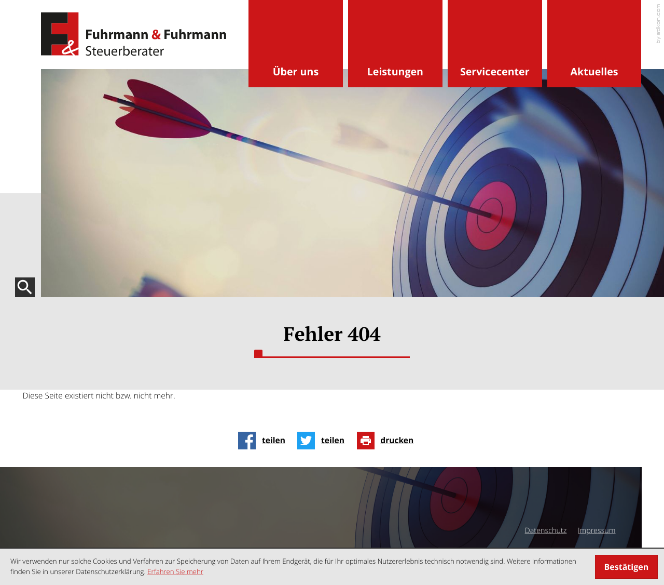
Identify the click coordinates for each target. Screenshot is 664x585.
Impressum (597, 531)
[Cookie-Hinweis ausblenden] (626, 567)
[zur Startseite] (133, 34)
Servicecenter (495, 72)
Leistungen (395, 72)
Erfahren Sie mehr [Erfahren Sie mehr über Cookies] (175, 571)
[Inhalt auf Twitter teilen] (323, 440)
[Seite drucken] (388, 440)
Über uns (296, 72)
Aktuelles (594, 72)
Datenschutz (546, 531)
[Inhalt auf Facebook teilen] (264, 440)
